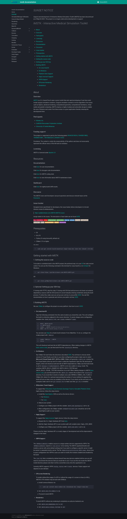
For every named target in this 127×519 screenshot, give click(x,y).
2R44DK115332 (59, 137)
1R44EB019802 (83, 135)
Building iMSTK (40, 65)
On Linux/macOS (44, 68)
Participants (39, 35)
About (38, 30)
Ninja (48, 333)
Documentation (40, 44)
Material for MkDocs (22, 517)
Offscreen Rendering (45, 82)
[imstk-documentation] (14, 2)
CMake (40, 306)
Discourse (39, 47)
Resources (39, 41)
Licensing (39, 38)
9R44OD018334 (72, 135)
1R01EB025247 (49, 137)
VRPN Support (43, 79)
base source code (41, 347)
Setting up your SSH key (43, 62)
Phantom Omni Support (46, 74)
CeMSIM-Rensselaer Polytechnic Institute (49, 123)
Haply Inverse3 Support (46, 76)
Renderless (42, 85)
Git (82, 263)
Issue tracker (40, 50)
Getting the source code (43, 59)
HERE (78, 216)
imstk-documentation (18, 9)
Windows (46, 397)
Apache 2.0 (52, 152)
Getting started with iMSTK (44, 56)
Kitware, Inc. (39, 120)
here (38, 167)
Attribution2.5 (28, 515)
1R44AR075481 (38, 137)
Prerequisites (40, 53)
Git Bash (85, 266)
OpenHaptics (49, 394)
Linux (45, 400)
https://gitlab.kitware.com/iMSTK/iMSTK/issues (50, 213)
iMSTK (35, 100)
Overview (39, 33)
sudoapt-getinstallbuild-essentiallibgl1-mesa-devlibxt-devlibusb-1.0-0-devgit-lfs (66, 249)
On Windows (42, 71)
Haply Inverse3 (50, 418)
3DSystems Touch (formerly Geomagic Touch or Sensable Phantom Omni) (67, 389)
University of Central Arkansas (45, 126)
